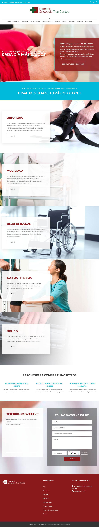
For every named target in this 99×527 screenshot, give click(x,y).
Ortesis (64, 21)
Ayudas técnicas (47, 21)
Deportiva (72, 21)
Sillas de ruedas (35, 21)
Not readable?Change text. (84, 453)
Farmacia (80, 21)
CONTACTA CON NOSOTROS (73, 64)
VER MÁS (12, 136)
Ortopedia (16, 21)
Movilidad (25, 21)
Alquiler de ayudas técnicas (50, 510)
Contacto (88, 21)
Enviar (72, 459)
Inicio (9, 21)
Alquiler (57, 21)
